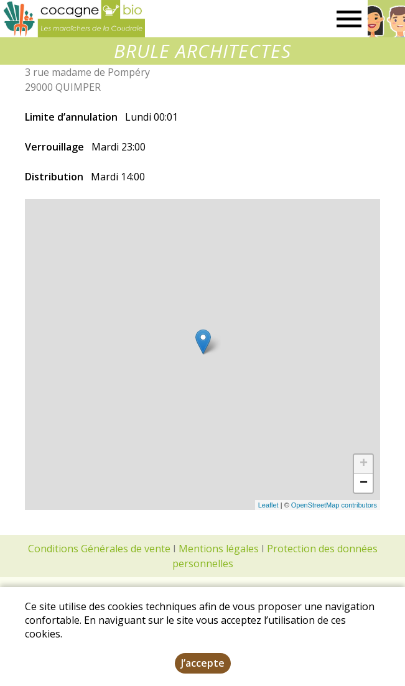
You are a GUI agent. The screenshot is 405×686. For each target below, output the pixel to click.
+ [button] (364, 464)
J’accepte (203, 663)
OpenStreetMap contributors (334, 505)
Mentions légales (219, 548)
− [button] (364, 483)
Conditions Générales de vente (99, 548)
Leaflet (268, 505)
